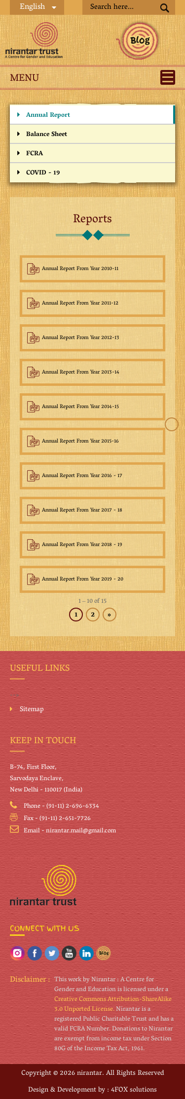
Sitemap (32, 710)
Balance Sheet (46, 135)
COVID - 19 (43, 173)
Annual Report (48, 115)
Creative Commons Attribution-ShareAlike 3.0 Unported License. (113, 1005)
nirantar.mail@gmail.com (81, 831)
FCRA (34, 154)
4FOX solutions (134, 1090)
